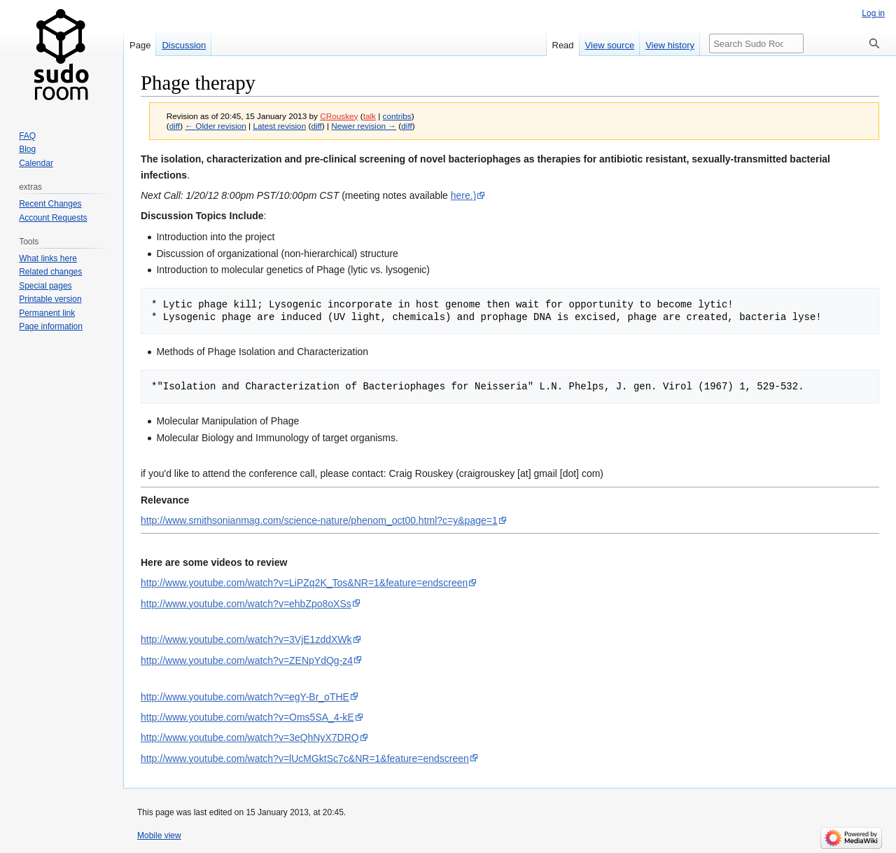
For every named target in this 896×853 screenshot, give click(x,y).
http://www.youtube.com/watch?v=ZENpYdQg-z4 (247, 660)
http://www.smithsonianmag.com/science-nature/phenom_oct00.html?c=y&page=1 (319, 520)
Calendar (36, 163)
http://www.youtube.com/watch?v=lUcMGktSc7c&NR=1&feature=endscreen (305, 758)
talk (369, 115)
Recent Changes (50, 204)
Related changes (50, 272)
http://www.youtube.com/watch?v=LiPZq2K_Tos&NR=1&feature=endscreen (304, 582)
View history (669, 45)
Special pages (45, 286)
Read (563, 45)
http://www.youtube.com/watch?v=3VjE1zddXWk (246, 639)
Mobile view (159, 835)
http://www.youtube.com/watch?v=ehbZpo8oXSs (246, 603)
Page (140, 45)
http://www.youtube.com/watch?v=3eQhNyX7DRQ (250, 737)
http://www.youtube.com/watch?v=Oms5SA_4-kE (247, 717)
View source (610, 45)
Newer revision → (363, 125)
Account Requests (53, 218)
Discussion (184, 45)
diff (174, 125)
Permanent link (47, 313)
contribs (397, 115)
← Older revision (215, 125)
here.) (464, 195)
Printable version (50, 299)
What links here (48, 258)
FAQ (27, 136)
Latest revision (279, 125)
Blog (27, 149)
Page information (51, 326)
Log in (873, 13)
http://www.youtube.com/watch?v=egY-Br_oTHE (245, 696)
